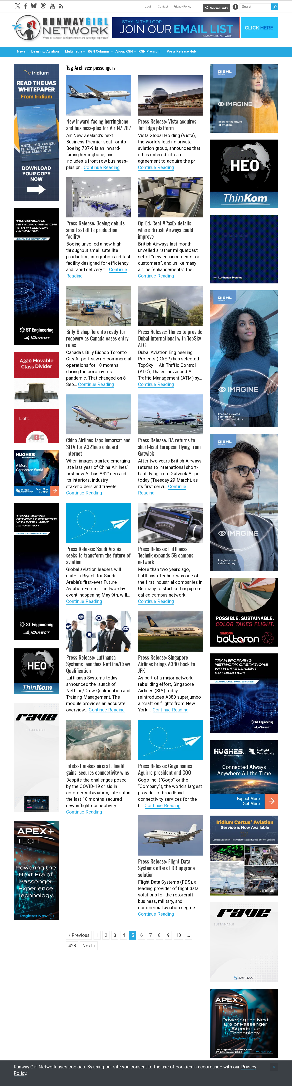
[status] (274, 1067)
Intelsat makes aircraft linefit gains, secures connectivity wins (97, 768)
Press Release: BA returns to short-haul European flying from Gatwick (169, 446)
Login (148, 6)
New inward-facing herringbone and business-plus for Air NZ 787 (98, 124)
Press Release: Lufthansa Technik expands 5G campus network (165, 555)
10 (178, 935)
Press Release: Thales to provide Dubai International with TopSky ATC (170, 338)
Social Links (219, 8)
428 (72, 946)
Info (235, 7)
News (21, 51)
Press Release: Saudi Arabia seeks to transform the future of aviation (98, 555)
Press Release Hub (181, 51)
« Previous (78, 935)
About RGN (124, 51)
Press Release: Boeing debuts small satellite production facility (95, 229)
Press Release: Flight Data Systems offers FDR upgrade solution (166, 867)
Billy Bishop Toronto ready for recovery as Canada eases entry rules (97, 338)
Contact (163, 6)
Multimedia (73, 51)
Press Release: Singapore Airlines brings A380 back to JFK (166, 663)
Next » (88, 946)
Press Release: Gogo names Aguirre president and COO (165, 768)
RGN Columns (99, 51)
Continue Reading (102, 167)
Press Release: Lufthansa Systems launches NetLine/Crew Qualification (98, 663)
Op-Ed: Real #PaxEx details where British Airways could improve (165, 229)
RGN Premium (149, 51)
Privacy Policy (182, 6)
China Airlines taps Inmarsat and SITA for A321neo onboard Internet (98, 446)
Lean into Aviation (45, 51)
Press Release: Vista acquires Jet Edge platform (167, 124)
